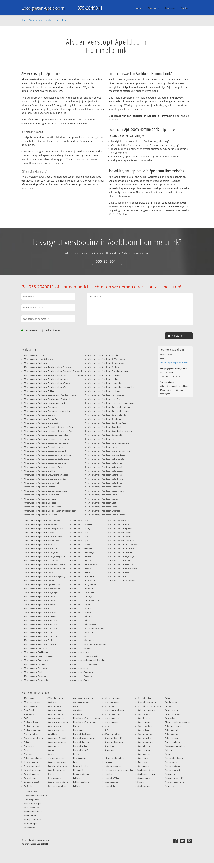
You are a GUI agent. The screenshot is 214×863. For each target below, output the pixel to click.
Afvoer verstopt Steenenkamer (83, 664)
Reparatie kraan (111, 786)
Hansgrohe (78, 714)
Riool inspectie (143, 722)
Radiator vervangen (113, 766)
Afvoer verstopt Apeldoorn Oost (102, 502)
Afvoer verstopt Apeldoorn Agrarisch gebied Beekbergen (48, 367)
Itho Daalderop (80, 758)
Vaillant (168, 750)
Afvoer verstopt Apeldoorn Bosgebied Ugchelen (45, 463)
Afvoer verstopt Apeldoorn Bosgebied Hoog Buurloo (47, 439)
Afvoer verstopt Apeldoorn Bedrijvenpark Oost (44, 403)
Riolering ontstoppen (146, 710)
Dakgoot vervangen (56, 730)
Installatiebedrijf (80, 750)
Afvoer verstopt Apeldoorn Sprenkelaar (41, 560)
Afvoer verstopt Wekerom (121, 564)
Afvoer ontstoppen (32, 702)
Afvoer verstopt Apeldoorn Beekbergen (41, 407)
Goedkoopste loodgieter (58, 782)
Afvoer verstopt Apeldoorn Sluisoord (40, 544)
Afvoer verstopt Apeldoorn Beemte (39, 415)
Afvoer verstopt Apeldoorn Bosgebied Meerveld (45, 451)
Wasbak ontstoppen (33, 803)
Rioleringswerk (143, 714)
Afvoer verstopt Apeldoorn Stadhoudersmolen (44, 568)
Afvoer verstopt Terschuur (81, 672)
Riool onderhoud (145, 734)
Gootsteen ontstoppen (83, 698)
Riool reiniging (143, 746)
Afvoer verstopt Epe (79, 540)
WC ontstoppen (31, 823)
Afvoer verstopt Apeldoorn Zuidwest (40, 644)
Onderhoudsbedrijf (112, 738)
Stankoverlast (171, 702)
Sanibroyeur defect (145, 770)
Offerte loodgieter (112, 734)
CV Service (28, 786)
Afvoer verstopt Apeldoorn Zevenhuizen (41, 628)
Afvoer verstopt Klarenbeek (82, 592)
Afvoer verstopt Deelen (34, 672)
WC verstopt (29, 827)
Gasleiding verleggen (56, 770)
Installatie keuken (81, 742)
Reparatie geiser (111, 782)
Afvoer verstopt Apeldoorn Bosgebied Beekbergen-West (48, 427)
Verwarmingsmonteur (174, 782)
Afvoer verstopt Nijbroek (81, 616)
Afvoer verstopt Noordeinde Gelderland (87, 628)
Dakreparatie (53, 746)
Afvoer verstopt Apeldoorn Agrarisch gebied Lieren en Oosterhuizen (53, 375)
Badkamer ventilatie (32, 730)
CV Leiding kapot (31, 782)
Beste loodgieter (31, 734)
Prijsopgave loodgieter (114, 758)
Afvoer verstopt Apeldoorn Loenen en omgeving (109, 451)
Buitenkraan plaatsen (33, 758)
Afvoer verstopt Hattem (80, 560)
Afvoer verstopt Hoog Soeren (83, 584)
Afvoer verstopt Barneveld (35, 648)
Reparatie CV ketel (112, 778)
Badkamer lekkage (32, 722)
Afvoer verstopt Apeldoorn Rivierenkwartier (43, 536)
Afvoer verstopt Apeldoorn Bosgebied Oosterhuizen (47, 459)
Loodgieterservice (112, 718)
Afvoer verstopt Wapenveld (122, 560)
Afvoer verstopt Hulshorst (81, 588)
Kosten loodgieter (81, 774)
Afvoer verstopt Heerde (80, 568)
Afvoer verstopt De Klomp (35, 668)
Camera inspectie (31, 762)
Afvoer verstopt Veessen (121, 536)
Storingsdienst (171, 710)
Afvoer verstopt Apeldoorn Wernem (39, 604)
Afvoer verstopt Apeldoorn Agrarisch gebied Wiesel (46, 387)
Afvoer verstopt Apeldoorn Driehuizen (104, 367)
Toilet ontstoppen (173, 726)
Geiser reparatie (54, 778)
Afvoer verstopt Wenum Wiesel (123, 568)
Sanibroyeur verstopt (146, 774)
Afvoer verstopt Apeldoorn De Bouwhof (41, 494)
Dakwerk (51, 750)
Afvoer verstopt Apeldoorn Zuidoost (40, 640)
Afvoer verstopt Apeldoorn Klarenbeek (104, 427)
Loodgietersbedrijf (112, 714)
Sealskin (141, 782)
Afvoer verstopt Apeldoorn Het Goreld (104, 375)
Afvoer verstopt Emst (79, 536)
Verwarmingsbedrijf (173, 778)
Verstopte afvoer (172, 766)
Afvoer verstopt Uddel (120, 524)
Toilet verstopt (171, 738)
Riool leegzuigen (144, 726)
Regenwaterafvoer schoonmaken (118, 770)
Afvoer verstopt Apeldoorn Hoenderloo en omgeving (111, 387)
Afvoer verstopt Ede (79, 520)
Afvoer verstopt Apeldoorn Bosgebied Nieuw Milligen (47, 455)
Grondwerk (78, 710)
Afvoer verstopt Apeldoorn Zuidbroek (40, 636)
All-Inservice (29, 714)
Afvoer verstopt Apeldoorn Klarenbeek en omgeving (110, 431)
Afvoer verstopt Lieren (80, 604)
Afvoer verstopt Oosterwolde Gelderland (88, 644)
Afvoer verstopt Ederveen (81, 524)
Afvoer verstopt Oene (79, 636)
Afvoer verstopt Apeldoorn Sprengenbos (41, 552)
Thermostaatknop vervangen (178, 722)
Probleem (108, 762)
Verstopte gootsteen (174, 770)
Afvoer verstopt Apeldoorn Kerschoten (104, 419)
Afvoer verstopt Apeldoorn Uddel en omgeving (44, 576)
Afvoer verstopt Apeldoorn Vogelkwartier (42, 588)
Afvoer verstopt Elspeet (80, 532)
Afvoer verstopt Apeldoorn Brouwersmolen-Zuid (45, 479)
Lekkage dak (78, 786)
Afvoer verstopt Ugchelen (121, 528)
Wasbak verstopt (31, 807)
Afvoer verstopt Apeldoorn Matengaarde (105, 471)
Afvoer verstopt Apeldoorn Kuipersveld (105, 435)
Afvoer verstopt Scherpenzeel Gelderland (88, 660)
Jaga (75, 762)
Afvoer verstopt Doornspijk (36, 680)
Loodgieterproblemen (114, 710)
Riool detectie (143, 718)
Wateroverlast (30, 815)
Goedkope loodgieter (56, 786)
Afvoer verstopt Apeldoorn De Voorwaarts (106, 359)
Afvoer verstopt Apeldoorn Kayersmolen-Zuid (108, 415)
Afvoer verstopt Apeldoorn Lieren (102, 439)
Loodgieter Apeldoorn (43, 8)
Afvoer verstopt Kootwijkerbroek (84, 600)
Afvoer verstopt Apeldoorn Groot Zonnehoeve (108, 371)
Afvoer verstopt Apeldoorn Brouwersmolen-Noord (46, 474)
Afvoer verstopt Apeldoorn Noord (102, 494)
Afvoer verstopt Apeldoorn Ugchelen (40, 580)
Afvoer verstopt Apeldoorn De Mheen (40, 514)
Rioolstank (142, 762)
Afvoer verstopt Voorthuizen (122, 548)
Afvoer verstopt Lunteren (81, 612)
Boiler (26, 742)
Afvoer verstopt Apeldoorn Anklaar (39, 391)
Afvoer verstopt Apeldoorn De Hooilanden (42, 506)
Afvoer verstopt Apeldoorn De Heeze (40, 502)
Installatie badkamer (82, 734)
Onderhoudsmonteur (113, 742)
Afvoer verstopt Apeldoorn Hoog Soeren (105, 399)
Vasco (167, 754)
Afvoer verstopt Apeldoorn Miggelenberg (106, 491)
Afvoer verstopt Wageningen (122, 556)
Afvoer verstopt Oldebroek (82, 640)
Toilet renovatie (172, 730)
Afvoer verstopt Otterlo (80, 648)
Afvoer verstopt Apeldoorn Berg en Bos (41, 419)
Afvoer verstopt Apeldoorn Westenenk (41, 612)
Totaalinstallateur (172, 742)
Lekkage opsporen (112, 698)
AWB (26, 718)
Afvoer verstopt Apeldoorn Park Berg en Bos (43, 528)
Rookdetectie (143, 766)
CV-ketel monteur (55, 698)
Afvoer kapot (29, 698)
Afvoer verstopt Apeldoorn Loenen (103, 447)
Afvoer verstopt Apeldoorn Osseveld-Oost (106, 514)
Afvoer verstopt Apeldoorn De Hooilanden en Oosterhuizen (50, 510)
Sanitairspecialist (144, 778)
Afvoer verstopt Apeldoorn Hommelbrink (48, 20)
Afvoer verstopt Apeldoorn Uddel (38, 572)
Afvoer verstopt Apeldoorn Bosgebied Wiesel (43, 467)
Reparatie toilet (144, 698)
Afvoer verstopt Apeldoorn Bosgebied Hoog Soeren (46, 443)
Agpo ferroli (29, 710)
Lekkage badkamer (81, 782)
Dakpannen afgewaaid (57, 738)
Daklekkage (52, 734)
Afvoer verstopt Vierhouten (122, 540)
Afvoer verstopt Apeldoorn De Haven (40, 499)
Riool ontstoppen (145, 742)
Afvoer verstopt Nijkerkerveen (83, 624)
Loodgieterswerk (111, 722)
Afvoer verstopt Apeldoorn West (38, 608)
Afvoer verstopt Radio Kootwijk (84, 656)
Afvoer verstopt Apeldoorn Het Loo (103, 379)
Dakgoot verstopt (55, 726)
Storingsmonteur (172, 714)
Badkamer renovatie (33, 726)
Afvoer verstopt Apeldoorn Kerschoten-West (107, 423)
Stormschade (171, 718)
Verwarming (170, 774)
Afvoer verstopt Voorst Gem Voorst (125, 544)
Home (24, 20)
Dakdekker (52, 702)
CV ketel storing (31, 778)
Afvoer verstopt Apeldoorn (35, 363)
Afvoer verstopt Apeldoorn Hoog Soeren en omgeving (111, 403)
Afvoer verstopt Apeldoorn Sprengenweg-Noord (45, 556)
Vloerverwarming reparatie (35, 795)
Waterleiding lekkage (33, 811)
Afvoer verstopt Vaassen (121, 532)
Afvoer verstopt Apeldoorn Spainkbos (40, 548)
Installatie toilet (80, 746)
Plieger (107, 754)
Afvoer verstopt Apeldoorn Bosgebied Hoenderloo (46, 435)
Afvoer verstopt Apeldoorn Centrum (40, 486)
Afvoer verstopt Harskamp (81, 556)
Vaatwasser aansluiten (175, 746)
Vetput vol (169, 786)
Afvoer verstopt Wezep (120, 572)
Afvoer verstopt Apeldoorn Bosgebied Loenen (44, 447)
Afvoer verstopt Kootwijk (81, 596)
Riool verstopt (143, 750)
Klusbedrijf (78, 770)
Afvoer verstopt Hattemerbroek (84, 564)
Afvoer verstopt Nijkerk (80, 620)
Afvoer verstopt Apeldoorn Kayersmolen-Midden (109, 407)
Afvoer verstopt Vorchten (121, 552)
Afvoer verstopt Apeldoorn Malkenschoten (106, 459)
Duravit (50, 754)
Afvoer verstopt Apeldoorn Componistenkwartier (45, 491)
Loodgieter (109, 706)
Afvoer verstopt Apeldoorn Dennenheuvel (106, 363)
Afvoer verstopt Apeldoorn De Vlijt (103, 355)
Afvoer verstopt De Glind (35, 664)
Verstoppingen (171, 762)
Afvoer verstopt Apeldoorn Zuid (38, 632)
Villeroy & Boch (30, 791)
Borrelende (29, 746)
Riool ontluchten (144, 738)
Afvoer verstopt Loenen (80, 608)
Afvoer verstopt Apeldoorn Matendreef (105, 467)
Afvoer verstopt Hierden (80, 572)
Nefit (106, 730)
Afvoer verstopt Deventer (35, 676)
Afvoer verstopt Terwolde (81, 676)
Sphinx (168, 698)
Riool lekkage (143, 730)
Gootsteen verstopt (81, 702)
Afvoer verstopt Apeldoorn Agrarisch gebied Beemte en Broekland (53, 371)
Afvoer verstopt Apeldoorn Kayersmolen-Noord (108, 411)
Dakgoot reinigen (55, 710)
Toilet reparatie (171, 734)
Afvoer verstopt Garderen (81, 548)
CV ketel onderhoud (33, 770)
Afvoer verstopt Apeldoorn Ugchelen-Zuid (42, 584)
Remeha (108, 774)
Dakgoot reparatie (55, 714)
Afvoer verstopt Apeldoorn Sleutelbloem (41, 540)
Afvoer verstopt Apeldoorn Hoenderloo (105, 383)
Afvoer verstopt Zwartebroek (122, 580)
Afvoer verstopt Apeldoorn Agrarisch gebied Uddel (46, 379)
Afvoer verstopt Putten (80, 652)
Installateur (78, 730)
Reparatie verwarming (147, 702)
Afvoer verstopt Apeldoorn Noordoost (104, 499)
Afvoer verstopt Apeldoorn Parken (39, 532)
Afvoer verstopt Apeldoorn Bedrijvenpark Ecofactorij (47, 399)
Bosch (26, 750)
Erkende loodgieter (55, 758)
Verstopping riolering (174, 758)
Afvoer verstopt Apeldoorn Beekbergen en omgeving (47, 411)
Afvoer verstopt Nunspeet (81, 632)
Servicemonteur (144, 786)
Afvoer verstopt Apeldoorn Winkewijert (41, 616)
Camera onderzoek (32, 766)
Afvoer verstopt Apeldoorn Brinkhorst (40, 471)
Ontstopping (110, 750)
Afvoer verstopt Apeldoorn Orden (102, 506)
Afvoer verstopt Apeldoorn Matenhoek (105, 474)
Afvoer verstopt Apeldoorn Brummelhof (41, 482)
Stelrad (168, 706)
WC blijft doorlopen (32, 819)
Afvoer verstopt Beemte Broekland (39, 656)
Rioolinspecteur (144, 754)
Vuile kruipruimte (31, 799)
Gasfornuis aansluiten (57, 762)
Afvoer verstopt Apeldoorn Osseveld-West (42, 520)
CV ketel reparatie (31, 774)
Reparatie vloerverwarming (149, 706)
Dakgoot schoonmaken (57, 722)
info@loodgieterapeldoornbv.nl (174, 362)
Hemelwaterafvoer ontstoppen (86, 718)
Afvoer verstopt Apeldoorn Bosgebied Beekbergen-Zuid (48, 431)
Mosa (106, 726)
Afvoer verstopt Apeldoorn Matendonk (105, 463)
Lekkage (76, 778)
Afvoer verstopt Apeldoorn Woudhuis (40, 620)
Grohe (76, 706)
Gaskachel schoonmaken (58, 766)
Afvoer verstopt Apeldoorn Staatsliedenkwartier (45, 564)
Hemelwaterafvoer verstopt (85, 722)
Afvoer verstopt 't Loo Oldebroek (38, 359)
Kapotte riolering (80, 766)
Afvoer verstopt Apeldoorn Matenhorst (105, 482)
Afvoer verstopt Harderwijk (82, 552)
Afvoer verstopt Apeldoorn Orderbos (104, 510)
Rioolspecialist (143, 758)
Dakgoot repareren (55, 718)
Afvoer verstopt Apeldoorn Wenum (39, 596)
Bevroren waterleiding (33, 738)
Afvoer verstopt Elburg (80, 528)
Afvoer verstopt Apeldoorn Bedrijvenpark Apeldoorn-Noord (50, 395)
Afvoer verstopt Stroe (79, 668)
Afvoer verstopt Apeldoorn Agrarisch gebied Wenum (47, 383)
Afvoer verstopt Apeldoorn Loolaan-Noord (106, 455)
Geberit (50, 774)
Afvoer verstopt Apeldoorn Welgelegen (41, 592)
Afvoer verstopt (30, 706)
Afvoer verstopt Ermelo (80, 544)
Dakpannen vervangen (57, 742)
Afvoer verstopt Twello (120, 520)
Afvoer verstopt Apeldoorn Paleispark (40, 524)
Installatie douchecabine (84, 738)
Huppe (76, 726)
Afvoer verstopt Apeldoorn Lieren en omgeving (108, 443)
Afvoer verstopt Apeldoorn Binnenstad (41, 423)
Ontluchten (109, 746)
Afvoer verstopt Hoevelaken (82, 580)
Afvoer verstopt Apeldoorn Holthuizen (104, 391)
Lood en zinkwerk (112, 702)
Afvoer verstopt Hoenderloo (82, 576)
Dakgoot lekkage (54, 706)
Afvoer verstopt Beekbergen (36, 652)
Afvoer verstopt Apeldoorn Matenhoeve (105, 479)
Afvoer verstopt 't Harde (34, 355)
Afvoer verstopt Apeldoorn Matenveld (104, 486)
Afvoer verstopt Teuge (79, 680)
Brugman (28, 754)
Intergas (76, 754)
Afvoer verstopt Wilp (119, 576)
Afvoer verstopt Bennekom (36, 660)
